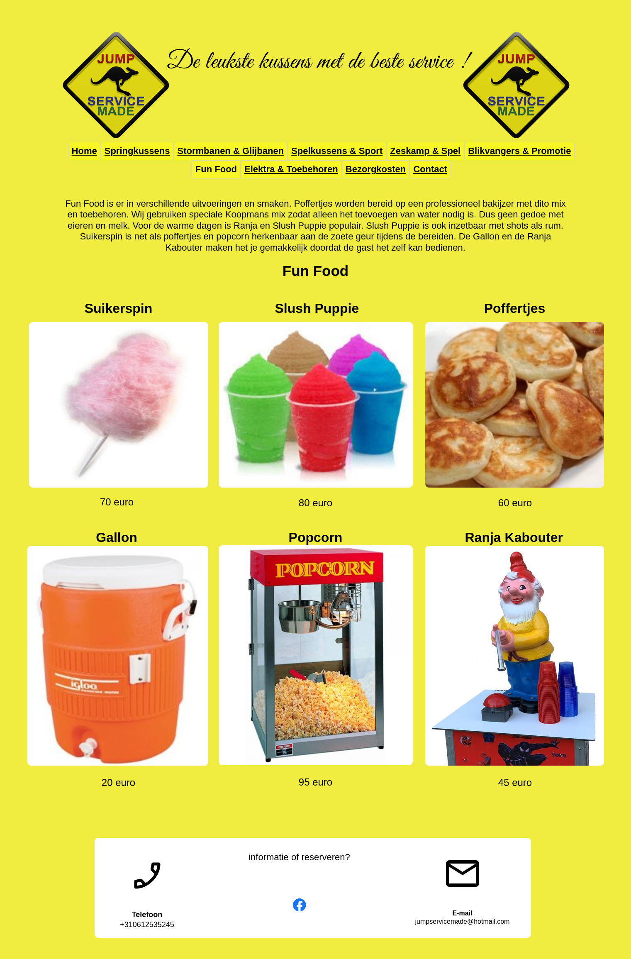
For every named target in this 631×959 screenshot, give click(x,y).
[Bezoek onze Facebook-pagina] (299, 905)
